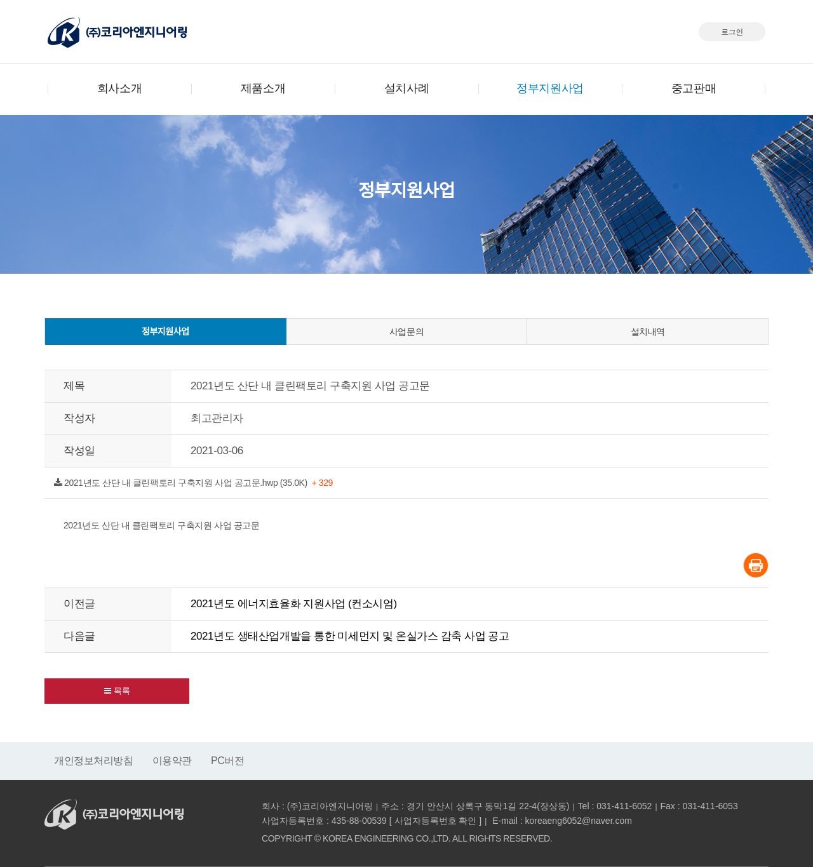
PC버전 (228, 760)
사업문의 (406, 331)
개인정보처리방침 (93, 760)
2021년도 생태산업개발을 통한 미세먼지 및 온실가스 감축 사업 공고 (350, 636)
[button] (116, 691)
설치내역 (648, 331)
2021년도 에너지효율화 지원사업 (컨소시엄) (294, 604)
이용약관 (172, 760)
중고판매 (693, 88)
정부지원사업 (549, 88)
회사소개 (119, 88)
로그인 (732, 31)
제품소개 (263, 88)
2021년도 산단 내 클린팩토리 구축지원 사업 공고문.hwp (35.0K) (193, 483)
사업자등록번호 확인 (435, 821)
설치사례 (406, 88)
